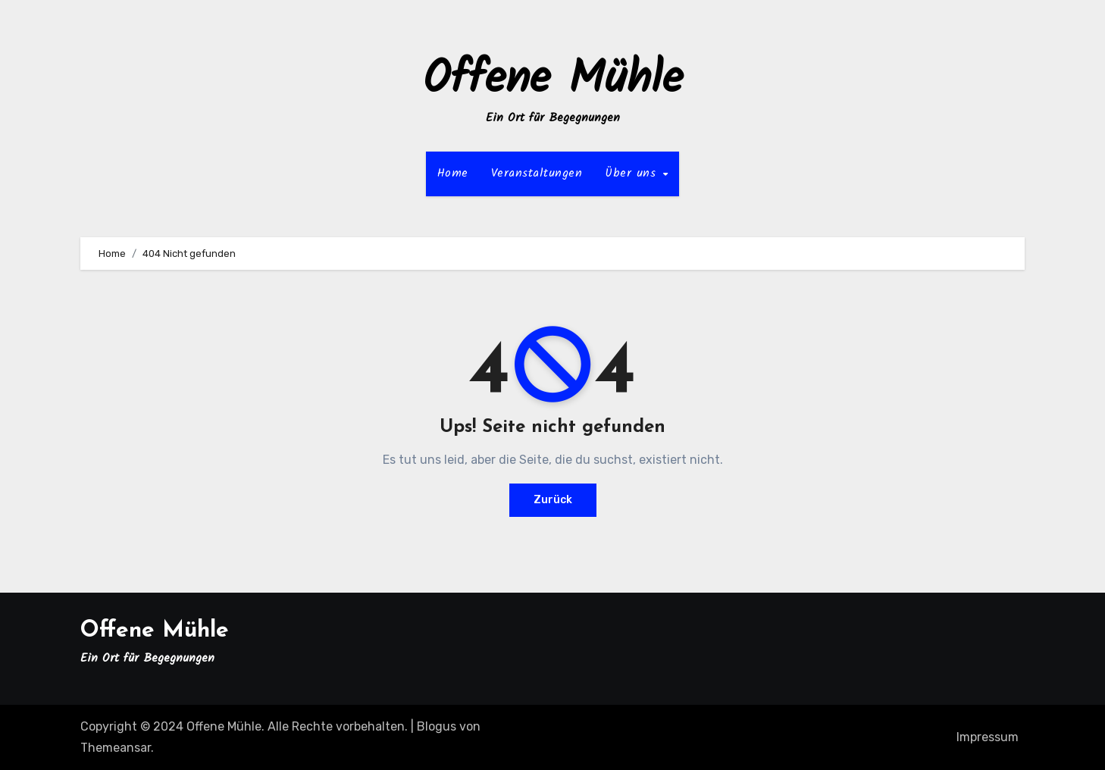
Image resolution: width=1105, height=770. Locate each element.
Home (452, 173)
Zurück (553, 499)
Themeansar (115, 747)
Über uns (633, 173)
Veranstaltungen (537, 173)
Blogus (436, 726)
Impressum (987, 737)
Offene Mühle (553, 80)
